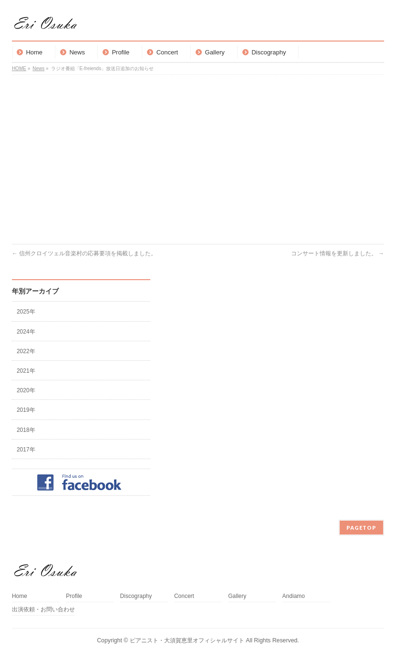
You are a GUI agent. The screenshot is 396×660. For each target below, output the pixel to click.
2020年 (26, 390)
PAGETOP (361, 527)
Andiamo (296, 596)
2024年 (26, 331)
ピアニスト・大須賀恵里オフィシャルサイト (187, 640)
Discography (136, 596)
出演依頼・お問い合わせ (43, 610)
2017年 (26, 449)
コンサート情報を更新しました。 (337, 253)
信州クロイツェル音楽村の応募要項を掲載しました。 (84, 253)
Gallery (237, 596)
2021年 (26, 370)
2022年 (26, 351)
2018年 (26, 430)
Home (19, 596)
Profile (74, 596)
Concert (184, 596)
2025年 (26, 311)
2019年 (26, 410)
